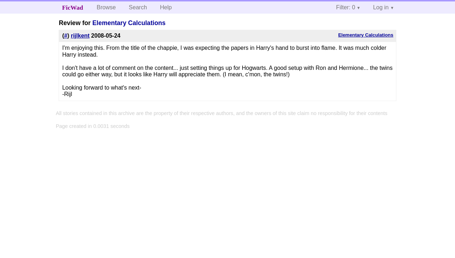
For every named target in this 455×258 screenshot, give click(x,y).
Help (166, 7)
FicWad (72, 7)
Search (138, 7)
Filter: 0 (345, 7)
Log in (381, 7)
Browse (106, 7)
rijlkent (80, 36)
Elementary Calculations (128, 23)
